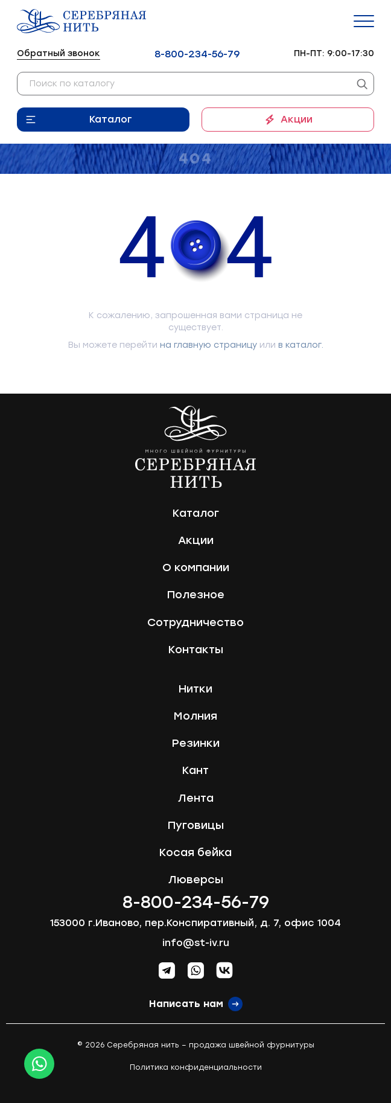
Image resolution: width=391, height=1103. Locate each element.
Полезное (195, 594)
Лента (196, 798)
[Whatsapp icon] (39, 1064)
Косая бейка (195, 852)
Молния (195, 716)
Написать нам (186, 1003)
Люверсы (195, 879)
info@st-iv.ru (195, 942)
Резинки (196, 743)
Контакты (195, 649)
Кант (195, 770)
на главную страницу (208, 345)
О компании (195, 567)
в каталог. (300, 345)
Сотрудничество (195, 622)
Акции (297, 119)
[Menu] (364, 21)
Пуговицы (196, 825)
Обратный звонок (58, 53)
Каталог (110, 119)
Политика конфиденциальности (196, 1067)
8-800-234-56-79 (197, 54)
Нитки (195, 688)
